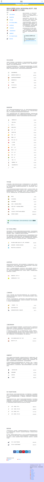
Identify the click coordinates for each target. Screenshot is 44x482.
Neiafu (19, 459)
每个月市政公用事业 (13, 22)
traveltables (21, 1)
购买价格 (11, 38)
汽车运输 (11, 19)
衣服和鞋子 (11, 33)
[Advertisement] (22, 53)
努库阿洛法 (9, 459)
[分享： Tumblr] (20, 451)
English (31, 469)
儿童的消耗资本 (12, 30)
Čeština (32, 477)
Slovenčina (32, 476)
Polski (31, 471)
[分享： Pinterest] (23, 451)
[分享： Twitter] (17, 451)
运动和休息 (11, 25)
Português (32, 475)
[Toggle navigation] (42, 1)
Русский (32, 470)
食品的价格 (11, 17)
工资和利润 (11, 28)
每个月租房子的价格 (13, 36)
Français (32, 479)
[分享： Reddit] (29, 451)
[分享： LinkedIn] (26, 451)
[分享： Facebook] (14, 451)
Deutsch (32, 478)
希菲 (8, 460)
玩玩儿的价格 (12, 14)
